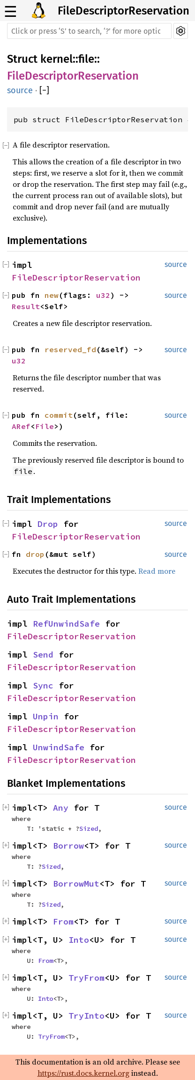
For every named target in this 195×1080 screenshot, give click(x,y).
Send (43, 654)
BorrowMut (76, 883)
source (20, 90)
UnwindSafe (58, 747)
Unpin (46, 716)
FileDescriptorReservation (123, 10)
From (63, 921)
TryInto (86, 1015)
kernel (56, 59)
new (52, 295)
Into (78, 939)
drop (35, 554)
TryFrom (86, 977)
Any (60, 807)
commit (59, 415)
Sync (43, 685)
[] (44, 90)
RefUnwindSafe (66, 623)
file (86, 59)
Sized (88, 828)
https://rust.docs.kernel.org (83, 1073)
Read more (156, 571)
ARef (21, 426)
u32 (103, 295)
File (44, 426)
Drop (48, 523)
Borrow (68, 845)
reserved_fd (70, 349)
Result (26, 306)
